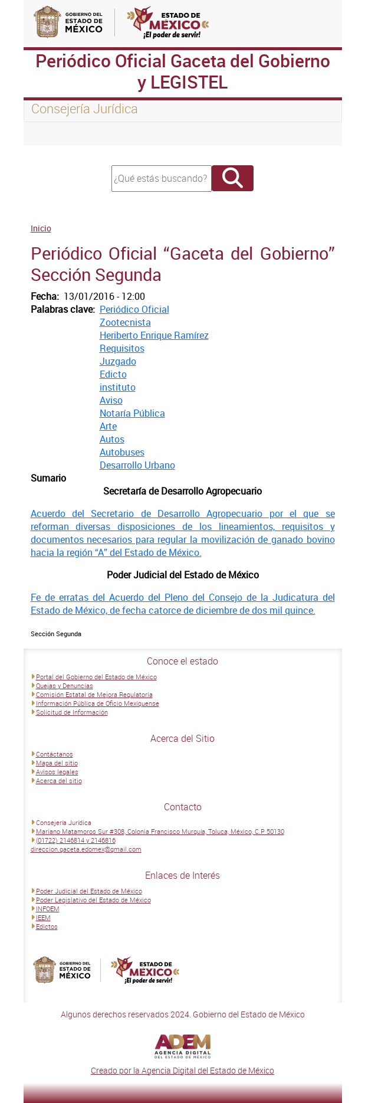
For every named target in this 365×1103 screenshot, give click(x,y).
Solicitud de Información (72, 712)
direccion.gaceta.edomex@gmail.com (86, 849)
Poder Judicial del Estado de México (89, 890)
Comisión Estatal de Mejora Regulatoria (94, 694)
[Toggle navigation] (47, 134)
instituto (118, 387)
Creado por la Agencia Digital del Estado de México (182, 1070)
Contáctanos (54, 753)
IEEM (43, 917)
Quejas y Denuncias (64, 685)
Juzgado (118, 361)
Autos (112, 439)
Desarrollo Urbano (137, 465)
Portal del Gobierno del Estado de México (96, 676)
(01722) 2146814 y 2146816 (76, 840)
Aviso (111, 400)
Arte (108, 426)
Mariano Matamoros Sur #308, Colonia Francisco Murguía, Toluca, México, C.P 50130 (160, 831)
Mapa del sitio (57, 762)
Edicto (113, 374)
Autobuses (122, 452)
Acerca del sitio (59, 780)
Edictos (47, 926)
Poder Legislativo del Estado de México (93, 899)
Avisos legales (57, 771)
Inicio (41, 228)
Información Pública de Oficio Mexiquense (97, 703)
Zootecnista (125, 322)
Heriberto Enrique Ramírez (154, 335)
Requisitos (122, 348)
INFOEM (48, 908)
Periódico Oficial (134, 309)
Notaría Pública (132, 413)
